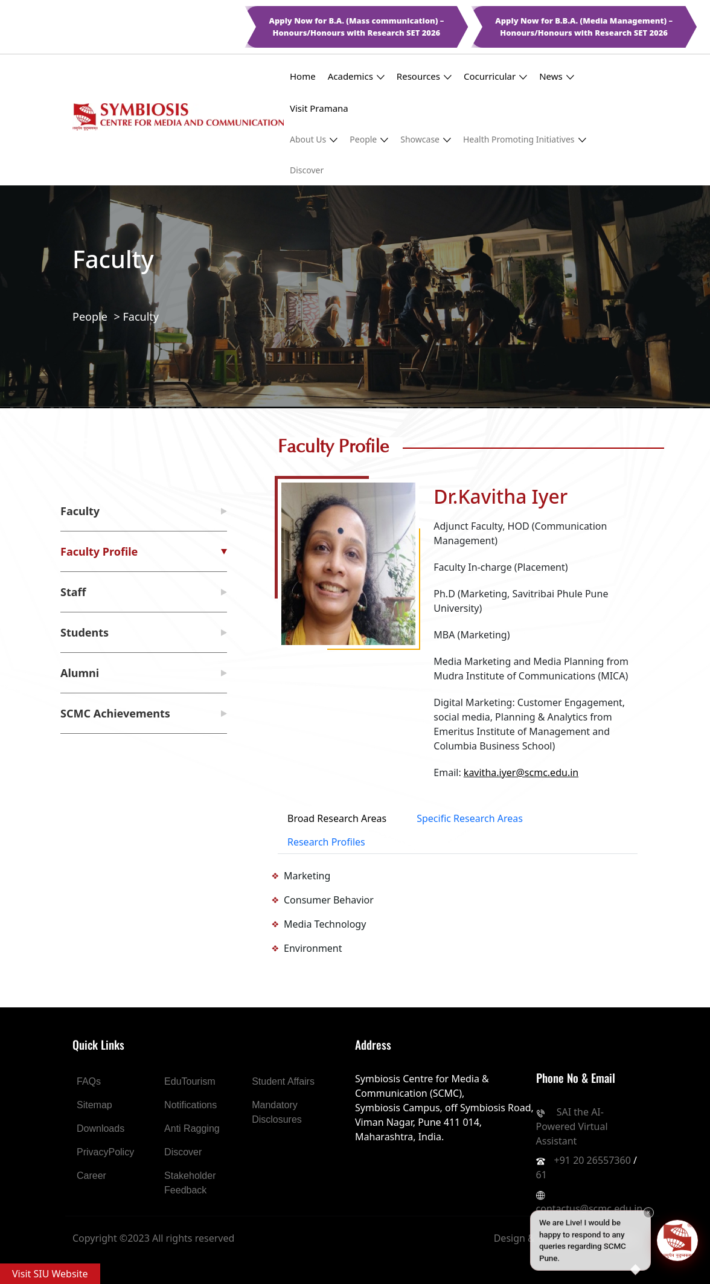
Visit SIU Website (50, 1273)
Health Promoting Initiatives (524, 139)
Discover (307, 170)
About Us (313, 139)
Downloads (100, 1128)
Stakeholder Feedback (190, 1182)
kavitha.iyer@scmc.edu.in (521, 772)
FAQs (89, 1081)
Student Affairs (283, 1081)
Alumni (79, 673)
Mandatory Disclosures (277, 1112)
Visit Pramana (319, 108)
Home (303, 76)
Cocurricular (495, 76)
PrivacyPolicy (105, 1152)
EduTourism (189, 1081)
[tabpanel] (458, 911)
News (556, 76)
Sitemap (94, 1105)
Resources (424, 76)
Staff (73, 592)
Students (84, 632)
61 (541, 1174)
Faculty (141, 316)
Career (91, 1175)
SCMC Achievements (115, 713)
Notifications (190, 1105)
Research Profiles (326, 842)
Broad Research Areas (336, 818)
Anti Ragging (192, 1128)
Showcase (425, 139)
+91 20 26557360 (592, 1160)
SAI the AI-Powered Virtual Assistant (572, 1126)
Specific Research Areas (470, 818)
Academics (356, 76)
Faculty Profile (99, 551)
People (369, 139)
